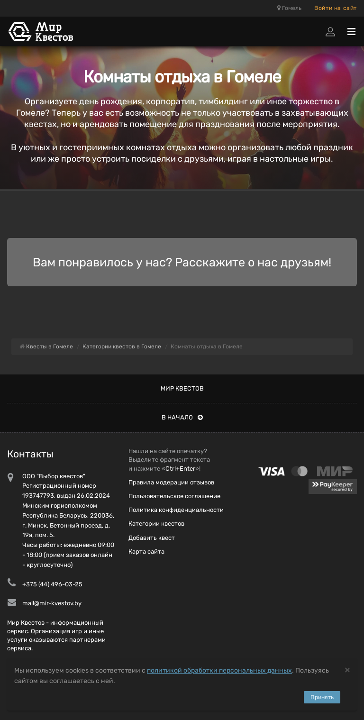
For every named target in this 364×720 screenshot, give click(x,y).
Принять (322, 697)
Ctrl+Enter (180, 468)
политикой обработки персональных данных (219, 670)
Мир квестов (182, 388)
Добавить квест (151, 537)
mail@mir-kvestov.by (52, 603)
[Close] (347, 669)
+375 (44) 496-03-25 (52, 584)
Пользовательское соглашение (174, 496)
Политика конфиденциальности (176, 509)
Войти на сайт (335, 8)
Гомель (289, 8)
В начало (182, 417)
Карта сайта (146, 551)
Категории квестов (156, 523)
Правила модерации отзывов (171, 482)
